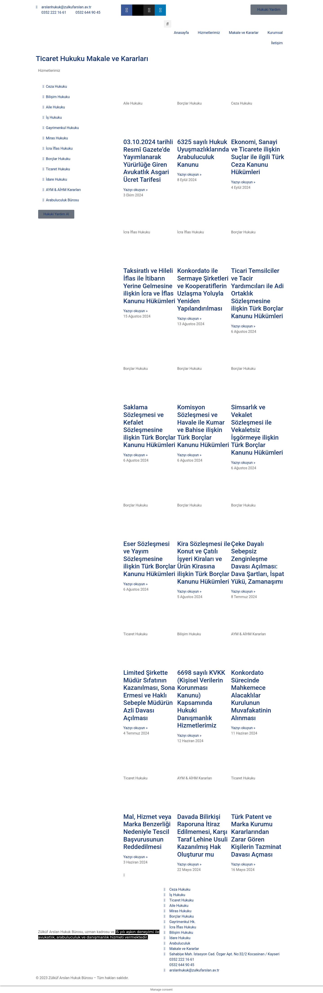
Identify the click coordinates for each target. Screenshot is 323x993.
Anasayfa (181, 33)
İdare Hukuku (55, 179)
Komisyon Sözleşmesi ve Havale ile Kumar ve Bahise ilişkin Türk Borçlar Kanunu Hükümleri (203, 426)
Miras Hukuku (55, 138)
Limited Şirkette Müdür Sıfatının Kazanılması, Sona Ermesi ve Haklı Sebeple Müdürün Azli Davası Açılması (149, 695)
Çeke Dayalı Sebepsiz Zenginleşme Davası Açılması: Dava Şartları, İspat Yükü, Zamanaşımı (257, 562)
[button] (167, 24)
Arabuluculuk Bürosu (61, 200)
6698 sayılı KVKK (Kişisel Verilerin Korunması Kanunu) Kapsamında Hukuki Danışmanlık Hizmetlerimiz (201, 699)
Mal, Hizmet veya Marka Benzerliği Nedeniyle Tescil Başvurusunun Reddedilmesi (147, 832)
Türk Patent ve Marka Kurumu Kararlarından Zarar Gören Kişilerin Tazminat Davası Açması (256, 835)
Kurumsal (275, 33)
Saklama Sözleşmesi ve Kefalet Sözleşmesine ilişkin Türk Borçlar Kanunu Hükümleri (149, 426)
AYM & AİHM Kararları (62, 190)
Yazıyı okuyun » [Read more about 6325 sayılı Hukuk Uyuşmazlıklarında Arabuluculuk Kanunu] (189, 174)
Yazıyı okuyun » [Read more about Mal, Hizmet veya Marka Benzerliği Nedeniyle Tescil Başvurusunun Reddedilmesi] (135, 857)
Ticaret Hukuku (56, 169)
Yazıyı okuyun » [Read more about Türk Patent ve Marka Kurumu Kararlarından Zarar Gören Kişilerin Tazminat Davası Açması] (243, 864)
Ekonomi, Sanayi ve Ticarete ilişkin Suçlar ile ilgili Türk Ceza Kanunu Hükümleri (257, 157)
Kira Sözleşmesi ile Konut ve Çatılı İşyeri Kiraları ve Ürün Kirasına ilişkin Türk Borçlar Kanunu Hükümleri (203, 562)
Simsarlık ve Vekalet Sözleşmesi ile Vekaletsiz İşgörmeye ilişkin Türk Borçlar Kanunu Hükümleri (257, 429)
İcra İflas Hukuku (58, 148)
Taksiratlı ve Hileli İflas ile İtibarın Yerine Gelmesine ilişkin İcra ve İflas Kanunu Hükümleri (149, 286)
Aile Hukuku (54, 107)
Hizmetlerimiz (209, 33)
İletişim (277, 43)
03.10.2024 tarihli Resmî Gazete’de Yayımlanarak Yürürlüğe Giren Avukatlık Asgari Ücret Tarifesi (148, 160)
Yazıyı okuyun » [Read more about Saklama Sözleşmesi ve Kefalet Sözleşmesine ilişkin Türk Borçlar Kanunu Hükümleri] (135, 455)
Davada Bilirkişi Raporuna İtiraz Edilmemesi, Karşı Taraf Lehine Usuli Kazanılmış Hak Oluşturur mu (202, 835)
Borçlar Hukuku (56, 159)
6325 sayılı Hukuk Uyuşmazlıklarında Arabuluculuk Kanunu (203, 153)
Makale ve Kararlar (244, 33)
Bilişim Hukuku (56, 97)
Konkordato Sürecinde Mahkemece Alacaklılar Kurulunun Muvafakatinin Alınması (251, 695)
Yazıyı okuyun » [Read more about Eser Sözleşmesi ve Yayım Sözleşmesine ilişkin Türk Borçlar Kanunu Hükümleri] (135, 584)
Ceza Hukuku (55, 86)
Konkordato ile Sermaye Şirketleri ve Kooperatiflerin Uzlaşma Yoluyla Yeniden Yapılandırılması (202, 289)
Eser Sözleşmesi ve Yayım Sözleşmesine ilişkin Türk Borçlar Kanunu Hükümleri (149, 559)
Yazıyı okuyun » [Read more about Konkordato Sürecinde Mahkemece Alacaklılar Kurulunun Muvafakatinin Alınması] (243, 728)
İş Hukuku (52, 117)
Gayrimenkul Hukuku (61, 128)
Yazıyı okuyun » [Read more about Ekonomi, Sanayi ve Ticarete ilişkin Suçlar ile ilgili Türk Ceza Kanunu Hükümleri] (243, 182)
